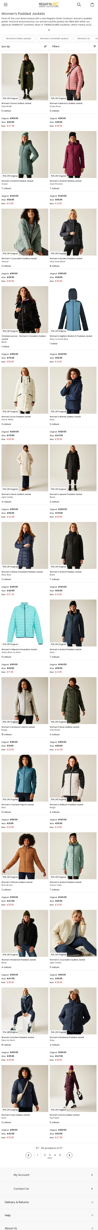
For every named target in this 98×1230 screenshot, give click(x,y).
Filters (55, 46)
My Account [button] (21, 1175)
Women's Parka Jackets (18, 38)
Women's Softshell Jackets (54, 38)
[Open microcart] (92, 4)
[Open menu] (6, 4)
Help (8, 1215)
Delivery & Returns (17, 1202)
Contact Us (21, 1189)
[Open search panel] (79, 4)
